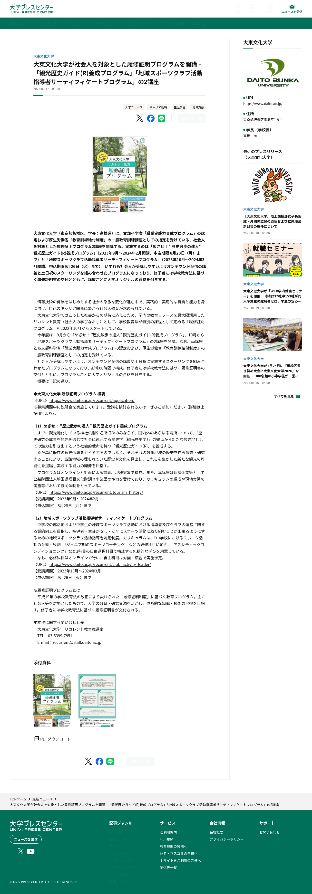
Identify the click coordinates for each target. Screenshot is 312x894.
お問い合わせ (269, 832)
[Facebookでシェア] (151, 118)
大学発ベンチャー (122, 867)
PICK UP (115, 832)
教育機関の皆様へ (173, 846)
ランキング (117, 846)
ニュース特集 (119, 874)
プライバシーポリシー (227, 839)
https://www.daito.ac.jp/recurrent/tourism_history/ (96, 492)
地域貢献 (198, 107)
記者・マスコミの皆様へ (178, 853)
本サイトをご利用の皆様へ (180, 860)
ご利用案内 (168, 832)
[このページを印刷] (192, 118)
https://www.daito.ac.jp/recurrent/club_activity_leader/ (100, 564)
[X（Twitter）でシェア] (140, 118)
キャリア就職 (158, 107)
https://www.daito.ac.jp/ (262, 103)
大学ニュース (134, 107)
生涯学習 (179, 107)
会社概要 (216, 832)
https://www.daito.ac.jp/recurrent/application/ (92, 400)
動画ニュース (119, 881)
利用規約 (167, 839)
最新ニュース (119, 839)
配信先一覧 (168, 867)
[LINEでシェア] (162, 118)
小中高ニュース (121, 860)
